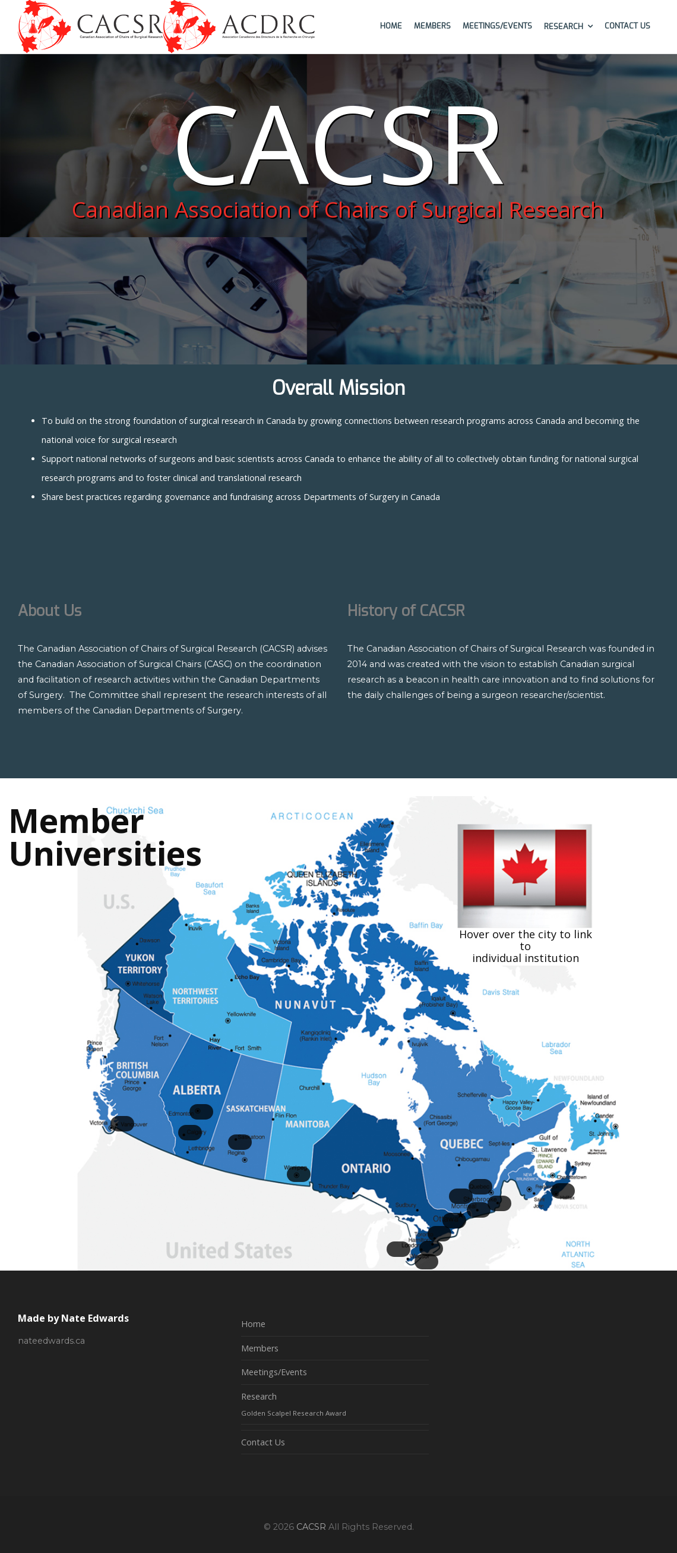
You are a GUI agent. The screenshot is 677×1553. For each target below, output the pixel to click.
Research (259, 1396)
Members (260, 1348)
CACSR (311, 1526)
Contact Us (263, 1442)
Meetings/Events (274, 1372)
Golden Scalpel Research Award (293, 1413)
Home (253, 1323)
